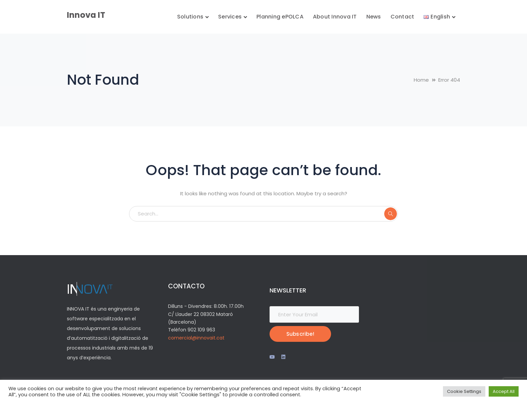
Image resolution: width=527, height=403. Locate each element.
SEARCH (390, 213)
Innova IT (86, 15)
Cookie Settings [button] (464, 391)
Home (421, 79)
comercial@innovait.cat (196, 337)
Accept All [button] (504, 391)
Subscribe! (300, 333)
